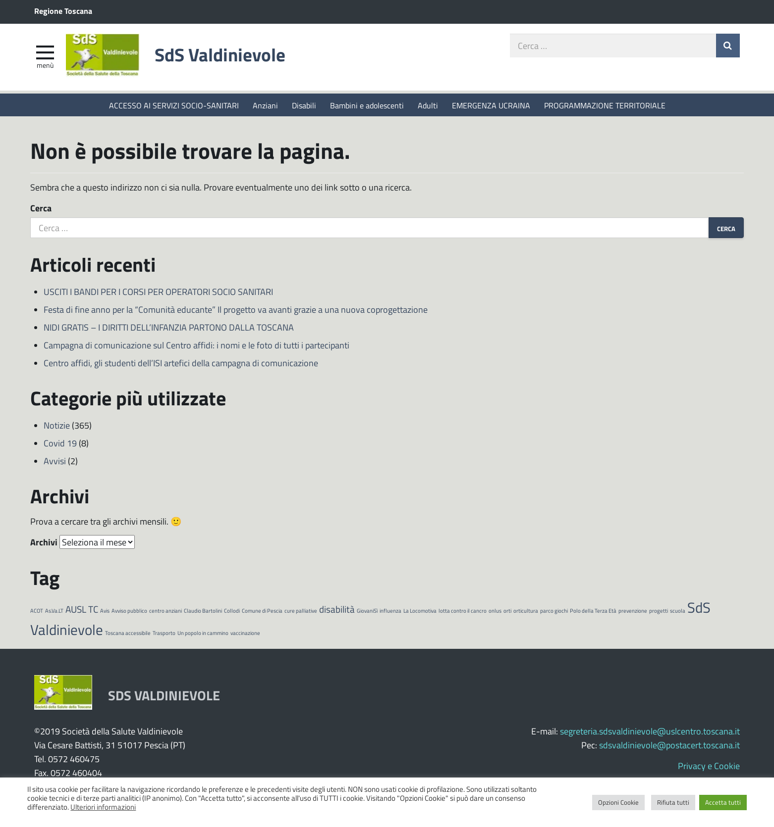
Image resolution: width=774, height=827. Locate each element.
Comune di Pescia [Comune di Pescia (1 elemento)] (262, 611)
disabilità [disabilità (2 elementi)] (337, 610)
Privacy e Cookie (709, 767)
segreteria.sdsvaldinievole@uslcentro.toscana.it (650, 732)
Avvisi (55, 462)
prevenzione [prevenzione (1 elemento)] (632, 611)
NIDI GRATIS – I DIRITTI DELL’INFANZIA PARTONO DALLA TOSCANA (169, 328)
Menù (45, 66)
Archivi (43, 542)
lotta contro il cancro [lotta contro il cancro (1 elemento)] (463, 611)
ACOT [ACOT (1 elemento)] (36, 611)
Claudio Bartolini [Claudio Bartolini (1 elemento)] (203, 611)
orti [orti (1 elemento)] (507, 611)
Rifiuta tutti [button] (673, 802)
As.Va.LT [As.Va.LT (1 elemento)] (54, 611)
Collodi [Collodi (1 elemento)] (232, 611)
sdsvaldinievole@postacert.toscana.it (669, 746)
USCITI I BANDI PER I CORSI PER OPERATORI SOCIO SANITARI (158, 292)
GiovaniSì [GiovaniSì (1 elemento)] (367, 611)
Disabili (304, 105)
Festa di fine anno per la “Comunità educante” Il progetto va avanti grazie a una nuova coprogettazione (236, 310)
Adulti (428, 105)
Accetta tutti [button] (723, 802)
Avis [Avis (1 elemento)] (105, 611)
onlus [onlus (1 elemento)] (495, 611)
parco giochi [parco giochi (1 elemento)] (554, 611)
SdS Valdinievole (224, 55)
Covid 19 (60, 444)
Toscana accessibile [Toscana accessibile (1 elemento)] (128, 633)
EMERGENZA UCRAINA (491, 105)
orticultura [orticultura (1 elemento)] (525, 611)
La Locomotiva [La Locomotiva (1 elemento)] (420, 611)
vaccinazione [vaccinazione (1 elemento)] (245, 633)
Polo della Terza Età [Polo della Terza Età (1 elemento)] (593, 611)
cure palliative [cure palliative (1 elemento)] (300, 611)
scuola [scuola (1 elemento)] (677, 611)
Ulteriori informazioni (103, 807)
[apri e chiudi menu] (45, 52)
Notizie (57, 426)
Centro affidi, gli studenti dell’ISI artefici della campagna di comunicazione (181, 364)
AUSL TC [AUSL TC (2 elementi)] (81, 610)
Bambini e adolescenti (367, 105)
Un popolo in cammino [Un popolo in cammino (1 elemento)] (202, 633)
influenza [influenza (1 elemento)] (390, 611)
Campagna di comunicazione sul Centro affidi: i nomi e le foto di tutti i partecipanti (196, 346)
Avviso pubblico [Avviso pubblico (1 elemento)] (129, 611)
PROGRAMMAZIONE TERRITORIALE (604, 105)
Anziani (265, 105)
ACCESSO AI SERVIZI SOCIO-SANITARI (174, 105)
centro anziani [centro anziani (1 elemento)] (165, 611)
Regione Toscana (63, 10)
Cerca (41, 208)
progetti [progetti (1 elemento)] (658, 611)
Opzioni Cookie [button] (618, 802)
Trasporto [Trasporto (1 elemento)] (164, 633)
